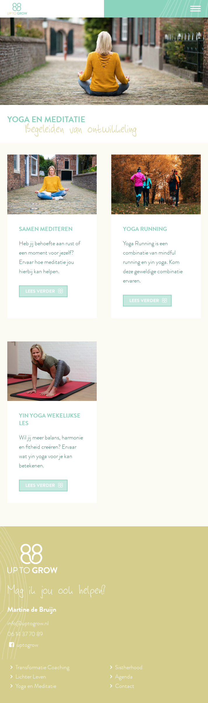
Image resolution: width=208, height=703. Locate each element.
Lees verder (44, 292)
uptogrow (22, 645)
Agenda (124, 677)
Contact (124, 687)
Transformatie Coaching (42, 668)
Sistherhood (128, 668)
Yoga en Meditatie (35, 687)
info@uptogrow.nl (28, 624)
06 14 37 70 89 (25, 635)
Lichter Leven (30, 677)
